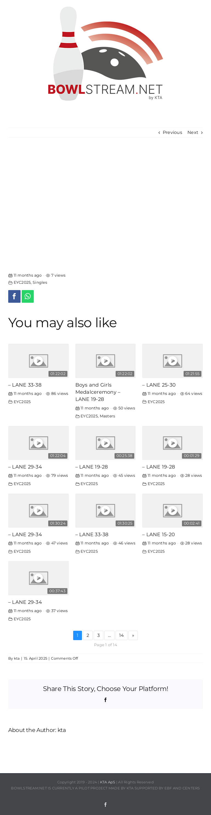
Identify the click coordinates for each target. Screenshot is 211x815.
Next (192, 132)
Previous (172, 132)
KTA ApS (107, 782)
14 (121, 635)
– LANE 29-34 (25, 467)
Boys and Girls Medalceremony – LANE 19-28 (98, 392)
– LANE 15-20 (158, 534)
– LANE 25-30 (159, 385)
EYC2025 (22, 282)
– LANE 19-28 (91, 467)
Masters (107, 416)
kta (17, 658)
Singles (40, 282)
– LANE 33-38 (24, 385)
